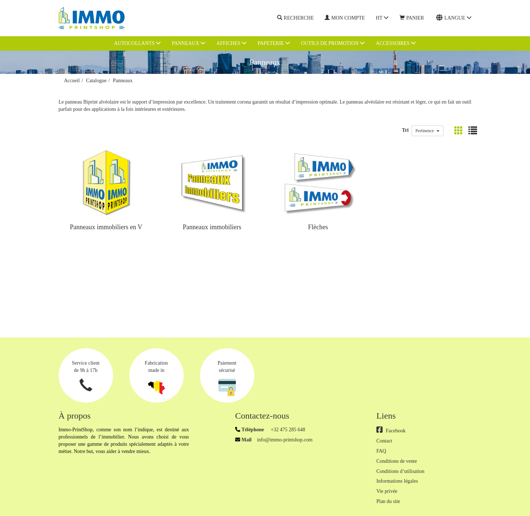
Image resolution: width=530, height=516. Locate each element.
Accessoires (396, 43)
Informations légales (397, 481)
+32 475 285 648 (287, 429)
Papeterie (274, 43)
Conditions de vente (396, 461)
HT (382, 18)
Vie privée (386, 491)
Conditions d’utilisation (400, 471)
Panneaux (188, 43)
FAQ (381, 451)
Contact (384, 441)
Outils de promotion (333, 43)
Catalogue (96, 80)
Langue (453, 18)
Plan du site (388, 501)
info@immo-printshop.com (284, 439)
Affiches (231, 43)
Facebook (390, 430)
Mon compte (345, 18)
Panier (412, 18)
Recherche (295, 18)
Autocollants (137, 43)
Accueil (72, 80)
